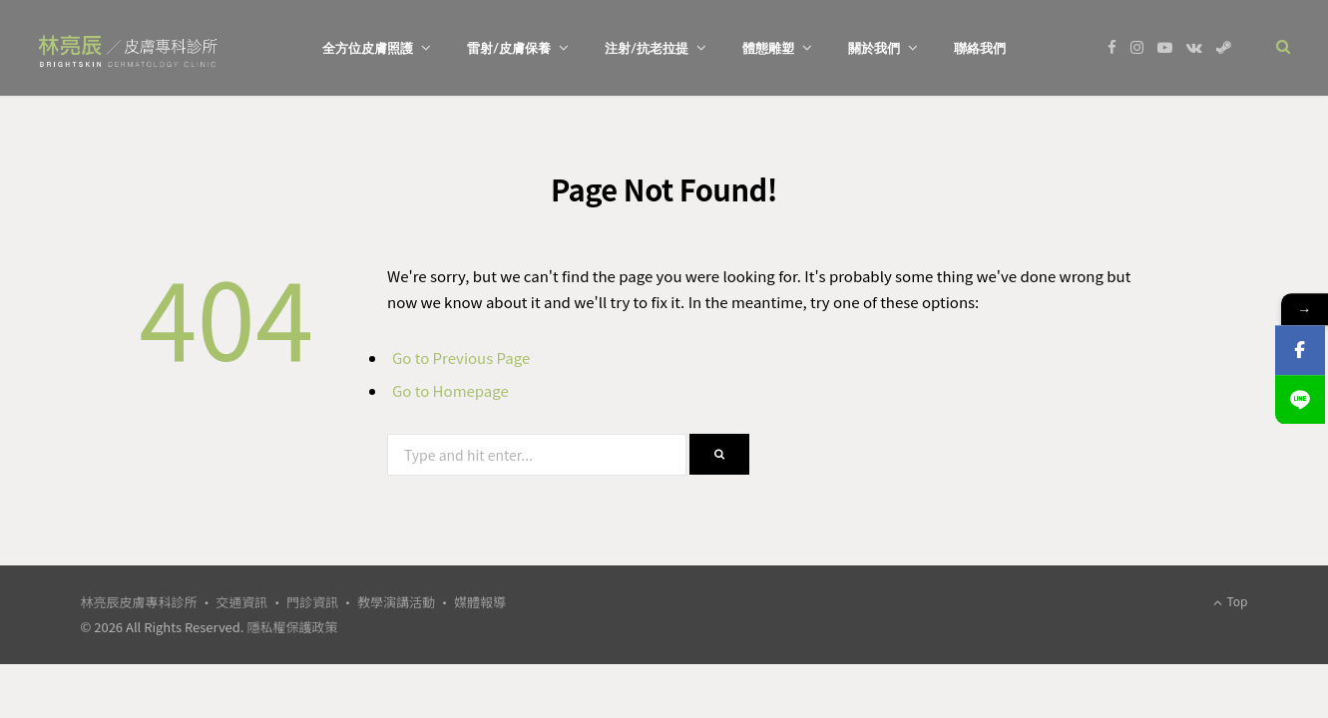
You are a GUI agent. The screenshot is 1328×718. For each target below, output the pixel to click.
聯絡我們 (980, 48)
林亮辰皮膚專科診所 (139, 601)
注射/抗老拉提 (646, 48)
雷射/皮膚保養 (509, 48)
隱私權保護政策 (291, 626)
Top (1230, 600)
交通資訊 (241, 601)
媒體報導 (480, 601)
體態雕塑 (768, 48)
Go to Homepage (450, 390)
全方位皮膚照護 (367, 48)
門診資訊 (312, 601)
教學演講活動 (396, 601)
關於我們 (874, 48)
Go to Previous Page (461, 357)
